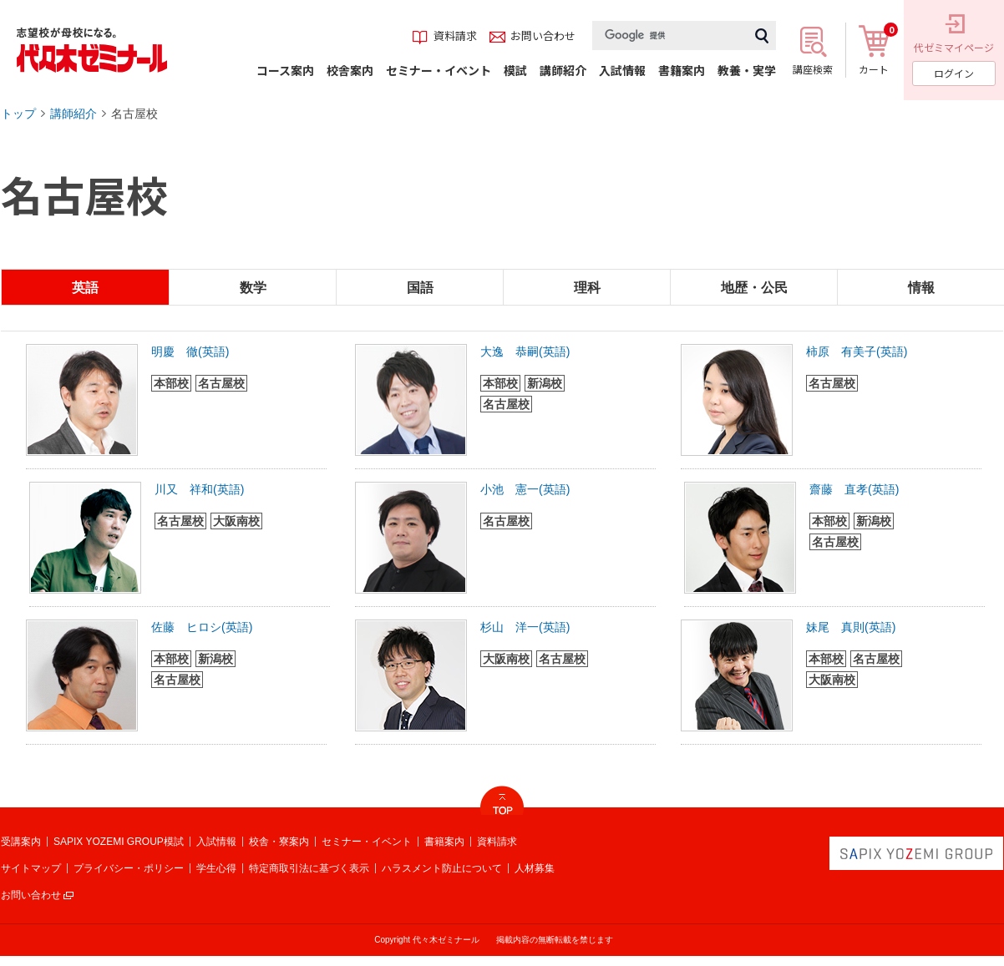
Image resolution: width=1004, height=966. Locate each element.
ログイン (954, 73)
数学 (253, 288)
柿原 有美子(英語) (856, 351)
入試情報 (216, 841)
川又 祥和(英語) (199, 489)
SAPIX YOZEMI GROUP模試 (118, 841)
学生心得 (216, 868)
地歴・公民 (754, 288)
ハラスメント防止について (442, 868)
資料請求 (497, 841)
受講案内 (21, 841)
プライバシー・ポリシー (129, 868)
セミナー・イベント (367, 841)
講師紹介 (73, 113)
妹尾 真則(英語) (850, 627)
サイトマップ (31, 868)
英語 (85, 288)
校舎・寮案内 (279, 841)
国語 (420, 288)
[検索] (670, 35)
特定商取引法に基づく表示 (309, 868)
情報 (921, 288)
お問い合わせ (31, 895)
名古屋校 (134, 113)
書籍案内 (444, 841)
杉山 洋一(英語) (525, 627)
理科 (587, 288)
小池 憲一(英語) (525, 489)
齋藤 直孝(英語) (854, 489)
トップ (18, 113)
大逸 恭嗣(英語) (525, 351)
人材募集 (535, 868)
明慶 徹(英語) (190, 351)
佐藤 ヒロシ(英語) (201, 627)
